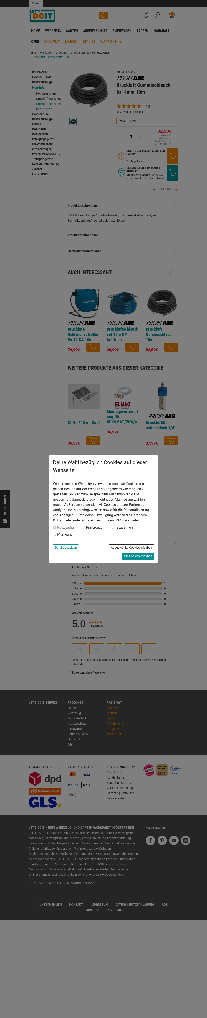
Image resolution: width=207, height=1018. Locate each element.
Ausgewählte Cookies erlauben (131, 547)
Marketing (65, 534)
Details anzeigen (66, 547)
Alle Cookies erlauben (138, 556)
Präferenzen (95, 527)
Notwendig (65, 527)
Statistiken (125, 527)
